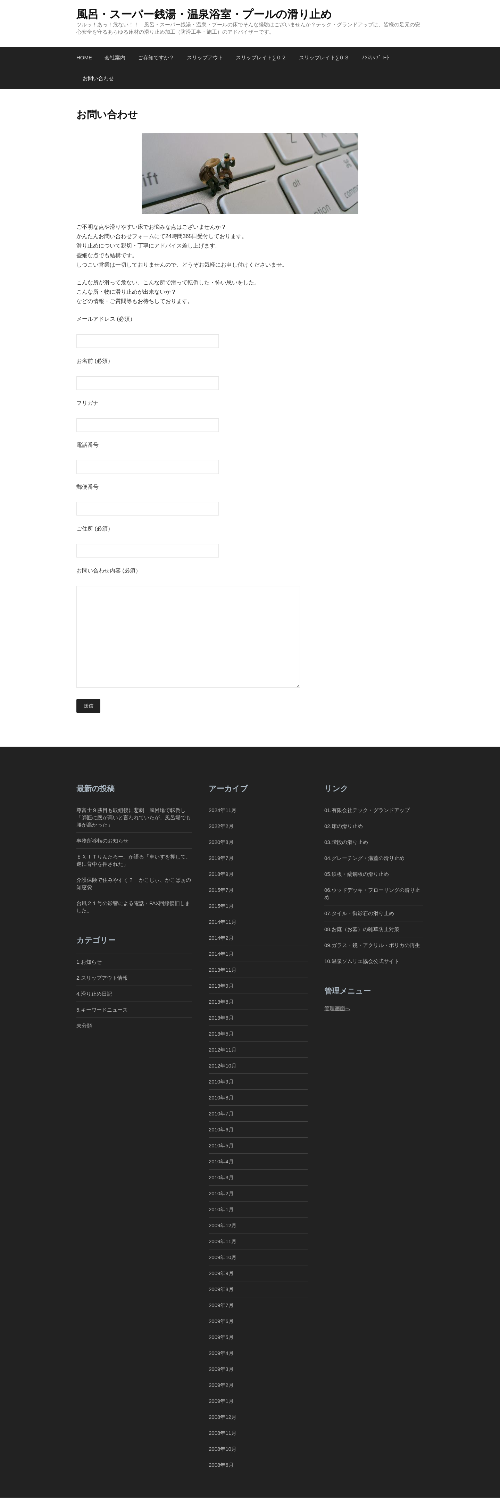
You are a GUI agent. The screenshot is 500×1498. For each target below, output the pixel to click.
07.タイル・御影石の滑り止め (359, 914)
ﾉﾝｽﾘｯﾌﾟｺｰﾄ (376, 57)
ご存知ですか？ (156, 57)
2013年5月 (221, 1034)
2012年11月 (222, 1050)
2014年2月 (221, 938)
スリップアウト (205, 57)
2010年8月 (221, 1098)
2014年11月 (222, 922)
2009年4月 (221, 1353)
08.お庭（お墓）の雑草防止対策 (361, 929)
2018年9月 (221, 874)
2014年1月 (221, 954)
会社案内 (115, 57)
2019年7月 (221, 858)
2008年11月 (222, 1433)
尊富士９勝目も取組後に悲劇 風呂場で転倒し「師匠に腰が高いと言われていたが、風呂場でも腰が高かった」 (133, 817)
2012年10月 (222, 1066)
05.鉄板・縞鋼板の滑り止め (356, 874)
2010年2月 (221, 1194)
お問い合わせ (98, 78)
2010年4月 (221, 1162)
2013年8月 (221, 1002)
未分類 (84, 1026)
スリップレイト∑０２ (261, 57)
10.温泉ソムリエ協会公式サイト (361, 961)
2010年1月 (221, 1210)
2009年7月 (221, 1305)
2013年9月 (221, 986)
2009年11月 (222, 1242)
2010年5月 (221, 1146)
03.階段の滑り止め (348, 842)
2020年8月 (221, 842)
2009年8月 (221, 1289)
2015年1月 (221, 906)
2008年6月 (221, 1465)
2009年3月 (221, 1369)
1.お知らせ (89, 962)
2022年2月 (221, 826)
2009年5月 (221, 1337)
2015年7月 (221, 890)
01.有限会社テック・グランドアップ (367, 810)
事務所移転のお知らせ (102, 841)
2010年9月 (221, 1082)
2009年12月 (222, 1226)
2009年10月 (222, 1258)
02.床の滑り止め (343, 826)
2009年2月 (221, 1385)
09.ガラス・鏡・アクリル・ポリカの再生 (372, 945)
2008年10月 (222, 1449)
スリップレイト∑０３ (324, 57)
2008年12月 (222, 1417)
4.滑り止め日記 (94, 994)
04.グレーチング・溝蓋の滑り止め (364, 858)
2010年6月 (221, 1130)
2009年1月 (221, 1401)
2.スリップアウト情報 (102, 978)
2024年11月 (222, 810)
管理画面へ (337, 1008)
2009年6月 (221, 1321)
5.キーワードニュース (102, 1010)
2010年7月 (221, 1114)
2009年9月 (221, 1274)
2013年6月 (221, 1018)
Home (84, 57)
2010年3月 (221, 1178)
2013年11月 (222, 970)
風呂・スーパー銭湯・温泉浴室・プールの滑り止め (204, 14)
